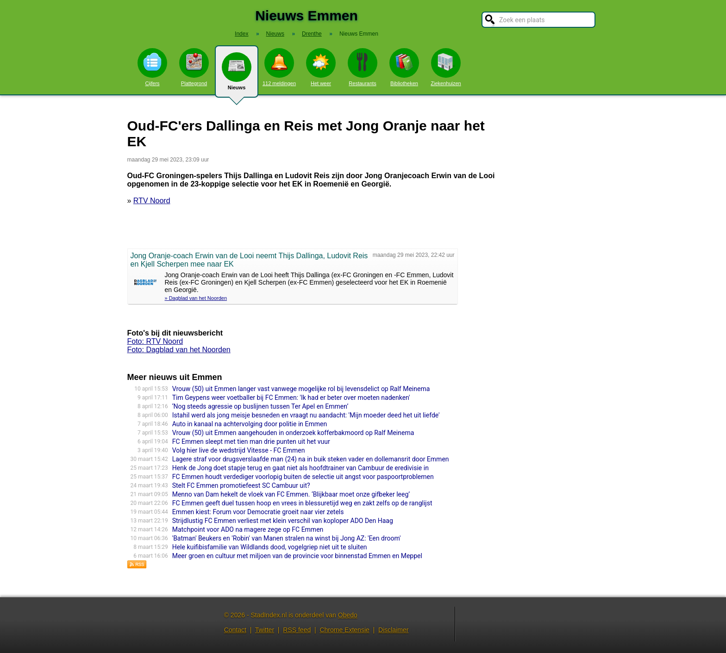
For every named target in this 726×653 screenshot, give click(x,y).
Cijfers (152, 67)
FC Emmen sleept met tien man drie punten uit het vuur (251, 441)
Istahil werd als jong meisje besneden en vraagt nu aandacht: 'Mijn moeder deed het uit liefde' (306, 415)
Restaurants (362, 67)
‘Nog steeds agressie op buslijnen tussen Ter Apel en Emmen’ (260, 406)
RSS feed (297, 630)
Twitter (264, 630)
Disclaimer (393, 630)
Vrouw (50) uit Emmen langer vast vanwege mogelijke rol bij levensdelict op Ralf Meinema (301, 388)
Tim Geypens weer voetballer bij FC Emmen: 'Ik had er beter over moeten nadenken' (291, 397)
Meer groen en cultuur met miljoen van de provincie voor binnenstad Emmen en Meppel (297, 556)
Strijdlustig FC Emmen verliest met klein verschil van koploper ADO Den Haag (282, 520)
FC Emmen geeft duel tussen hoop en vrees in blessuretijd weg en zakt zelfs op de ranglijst (302, 503)
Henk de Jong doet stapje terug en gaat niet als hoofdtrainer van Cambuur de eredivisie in (300, 468)
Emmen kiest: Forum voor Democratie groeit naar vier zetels (258, 512)
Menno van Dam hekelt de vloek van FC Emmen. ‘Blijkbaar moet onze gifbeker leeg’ (291, 494)
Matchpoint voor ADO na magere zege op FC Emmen (248, 529)
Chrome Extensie (344, 630)
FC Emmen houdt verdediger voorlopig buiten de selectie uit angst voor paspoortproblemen (303, 476)
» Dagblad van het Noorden (196, 298)
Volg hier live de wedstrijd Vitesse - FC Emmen (238, 450)
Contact (235, 630)
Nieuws (236, 75)
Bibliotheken (404, 67)
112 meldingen (279, 67)
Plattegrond (194, 67)
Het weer (321, 67)
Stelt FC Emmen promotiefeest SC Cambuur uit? (241, 485)
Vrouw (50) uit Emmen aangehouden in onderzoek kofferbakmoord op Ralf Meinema (293, 432)
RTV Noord (151, 201)
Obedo (347, 615)
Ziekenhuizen (446, 67)
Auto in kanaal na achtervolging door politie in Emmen (249, 424)
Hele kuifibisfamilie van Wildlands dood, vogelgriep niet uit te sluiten (269, 547)
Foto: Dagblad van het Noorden (179, 350)
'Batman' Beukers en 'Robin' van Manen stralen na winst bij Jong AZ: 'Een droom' (286, 538)
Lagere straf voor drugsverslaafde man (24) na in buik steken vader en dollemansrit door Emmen (310, 459)
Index (241, 34)
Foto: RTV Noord (155, 341)
